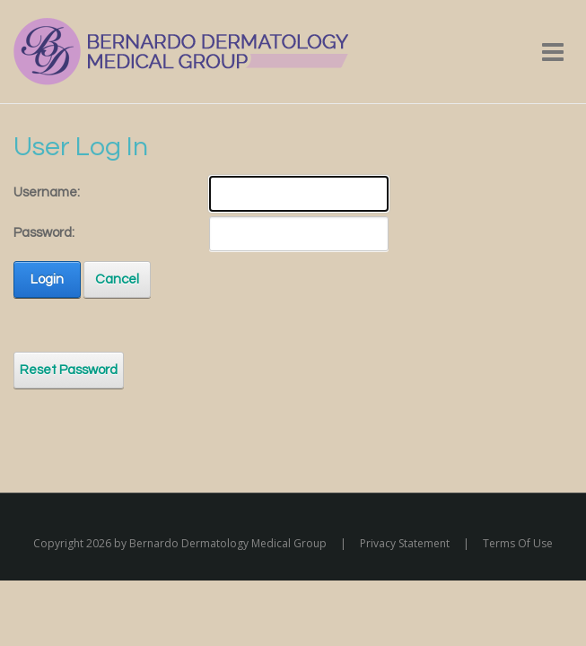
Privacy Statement (405, 543)
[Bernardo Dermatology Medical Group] (180, 50)
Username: (46, 192)
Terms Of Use (518, 543)
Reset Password (69, 370)
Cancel (117, 279)
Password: (43, 233)
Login (47, 279)
